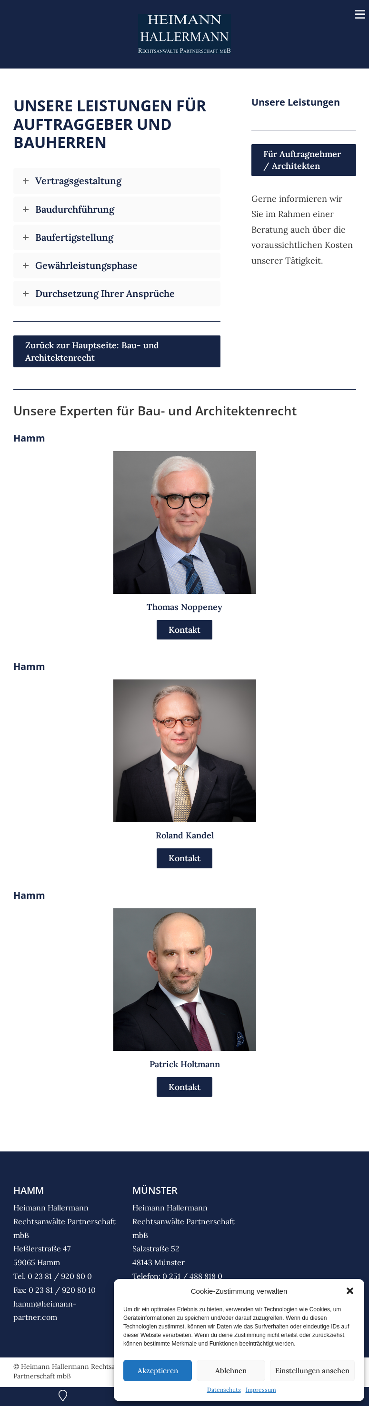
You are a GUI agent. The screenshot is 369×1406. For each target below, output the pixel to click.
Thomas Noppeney (184, 607)
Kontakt (184, 630)
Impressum (261, 1389)
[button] (350, 1291)
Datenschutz (224, 1389)
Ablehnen (231, 1370)
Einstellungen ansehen (312, 1370)
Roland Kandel (185, 836)
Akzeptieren (158, 1370)
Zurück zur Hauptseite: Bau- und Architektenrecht (92, 352)
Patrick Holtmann (185, 1065)
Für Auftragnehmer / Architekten (302, 161)
